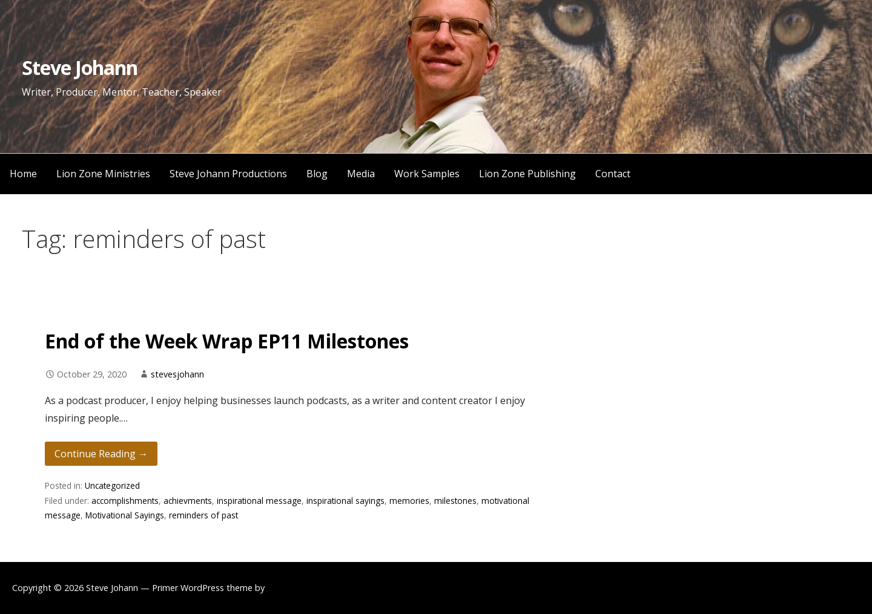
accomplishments (125, 500)
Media (361, 173)
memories (409, 500)
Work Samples (427, 173)
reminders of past (203, 515)
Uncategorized (112, 485)
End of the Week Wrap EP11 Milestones (227, 341)
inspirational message (259, 500)
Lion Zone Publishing (527, 173)
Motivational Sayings (124, 515)
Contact (612, 173)
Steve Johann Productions (228, 173)
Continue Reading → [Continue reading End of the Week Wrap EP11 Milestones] (101, 453)
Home (23, 173)
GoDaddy (286, 587)
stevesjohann (177, 374)
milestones (455, 500)
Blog (317, 173)
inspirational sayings (345, 500)
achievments (188, 500)
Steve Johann (79, 67)
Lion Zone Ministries (103, 173)
